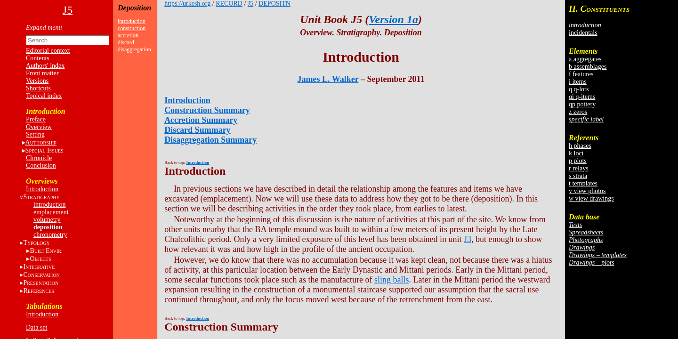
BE (46, 250)
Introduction (42, 189)
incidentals (583, 32)
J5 (250, 3)
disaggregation (134, 49)
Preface (36, 119)
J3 (467, 239)
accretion (128, 35)
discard (126, 42)
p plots (578, 160)
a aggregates (585, 59)
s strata (578, 175)
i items (578, 81)
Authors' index (45, 65)
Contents (37, 58)
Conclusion (41, 165)
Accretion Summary (200, 120)
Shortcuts (38, 88)
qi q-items (582, 96)
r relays (579, 168)
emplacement (51, 212)
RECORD (229, 3)
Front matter (42, 73)
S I (44, 150)
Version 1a (393, 19)
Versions (37, 80)
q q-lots (579, 89)
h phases (580, 145)
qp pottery (582, 104)
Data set (36, 327)
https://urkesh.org (187, 3)
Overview (39, 126)
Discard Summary (197, 130)
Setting (35, 134)
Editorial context (48, 50)
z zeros (578, 111)
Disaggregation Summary (210, 140)
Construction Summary (207, 110)
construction (131, 28)
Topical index (44, 95)
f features (581, 74)
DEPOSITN (274, 3)
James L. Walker (328, 79)
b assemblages (587, 66)
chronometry (50, 234)
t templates (583, 183)
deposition (47, 227)
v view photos (587, 190)
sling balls (391, 279)
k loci (576, 153)
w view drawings (591, 198)
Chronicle (39, 157)
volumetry (47, 219)
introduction (49, 204)
